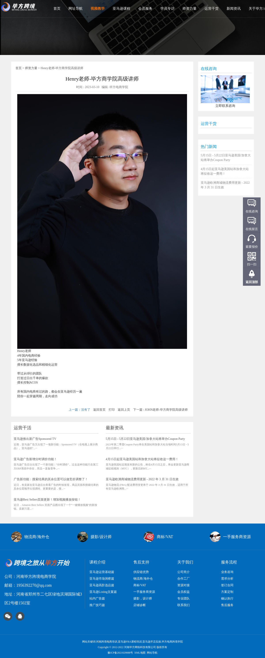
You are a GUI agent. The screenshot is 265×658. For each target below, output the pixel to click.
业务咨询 (227, 572)
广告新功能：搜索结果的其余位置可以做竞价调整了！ (51, 479)
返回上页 (124, 409)
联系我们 (183, 605)
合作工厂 (183, 578)
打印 (112, 409)
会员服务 (145, 8)
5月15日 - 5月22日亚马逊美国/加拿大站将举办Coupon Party (145, 439)
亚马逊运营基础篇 (101, 572)
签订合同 (227, 585)
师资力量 (189, 8)
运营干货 (211, 8)
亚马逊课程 (121, 8)
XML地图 (140, 652)
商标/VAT (139, 585)
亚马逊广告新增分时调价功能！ (35, 459)
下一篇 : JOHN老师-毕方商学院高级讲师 (160, 409)
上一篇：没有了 (79, 409)
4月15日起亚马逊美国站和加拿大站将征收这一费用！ (142, 459)
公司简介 (183, 572)
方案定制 (227, 592)
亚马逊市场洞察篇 (101, 578)
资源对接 (183, 585)
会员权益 (183, 592)
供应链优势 (141, 572)
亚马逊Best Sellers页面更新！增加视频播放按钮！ (47, 499)
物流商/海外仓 (143, 578)
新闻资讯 (234, 8)
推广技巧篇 (97, 605)
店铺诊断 (139, 605)
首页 (57, 8)
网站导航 (152, 652)
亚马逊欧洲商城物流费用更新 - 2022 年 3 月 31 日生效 (142, 479)
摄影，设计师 (142, 598)
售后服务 (227, 605)
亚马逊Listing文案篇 (103, 592)
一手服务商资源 (144, 592)
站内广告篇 (97, 598)
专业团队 (183, 598)
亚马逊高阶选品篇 (101, 585)
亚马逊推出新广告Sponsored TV (35, 439)
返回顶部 (252, 282)
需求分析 (227, 578)
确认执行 (227, 598)
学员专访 (167, 8)
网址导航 (75, 8)
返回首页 (99, 409)
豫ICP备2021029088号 (120, 652)
